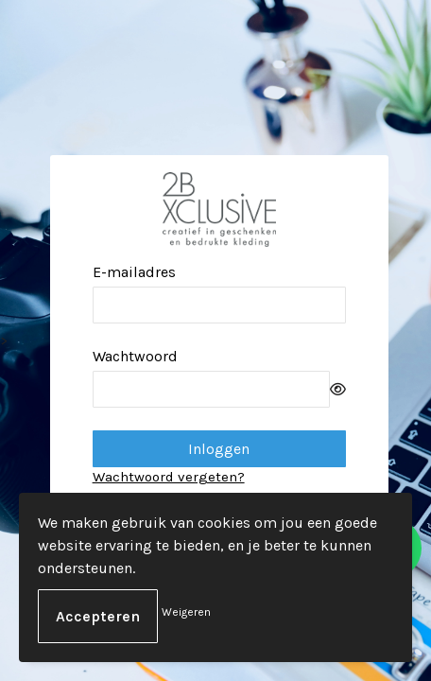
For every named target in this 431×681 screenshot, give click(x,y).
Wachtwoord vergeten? (169, 476)
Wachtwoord (135, 356)
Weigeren (186, 612)
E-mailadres (134, 272)
